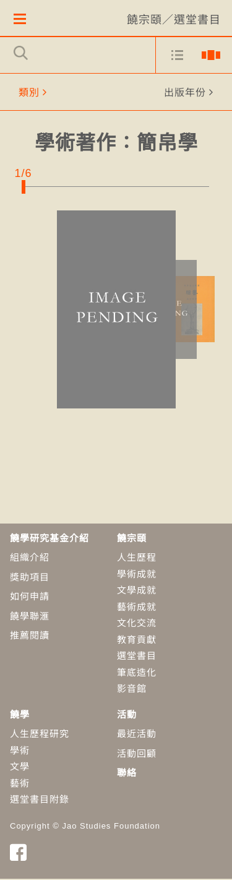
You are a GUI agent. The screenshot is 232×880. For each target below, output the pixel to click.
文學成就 (137, 591)
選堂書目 (137, 657)
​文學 (20, 767)
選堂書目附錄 (39, 800)
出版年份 (185, 93)
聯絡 (127, 774)
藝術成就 (137, 607)
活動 (127, 715)
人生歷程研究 (39, 735)
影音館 (132, 689)
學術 (20, 751)
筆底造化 (137, 673)
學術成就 (137, 574)
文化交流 (137, 624)
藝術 (20, 784)
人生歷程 (137, 558)
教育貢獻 (137, 640)
